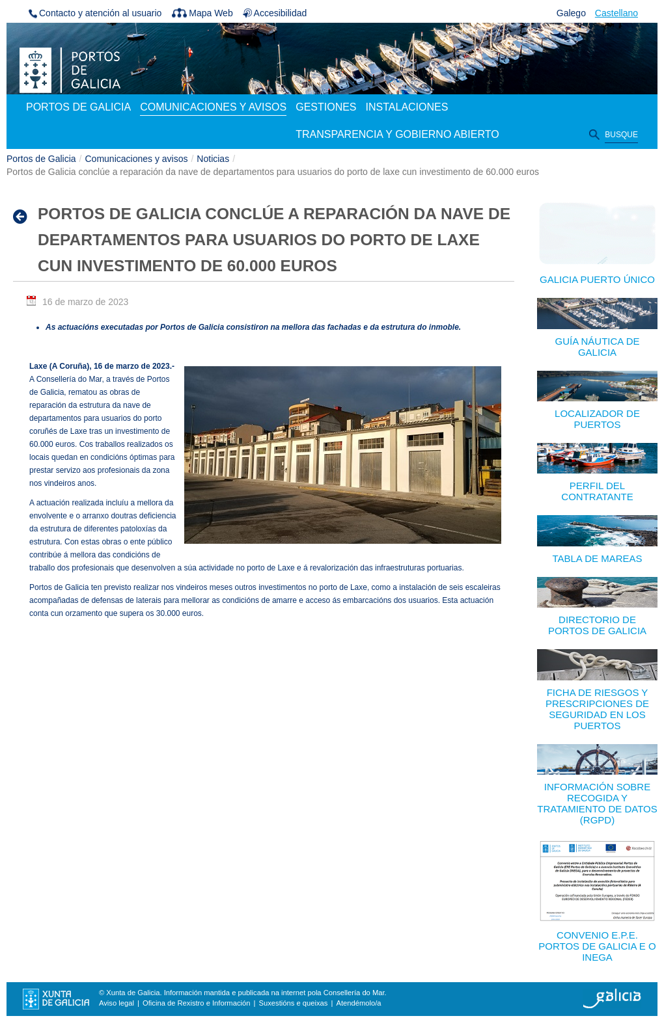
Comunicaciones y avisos (136, 159)
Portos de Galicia (41, 159)
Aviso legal (116, 1003)
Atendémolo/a (358, 1003)
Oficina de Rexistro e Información (196, 1003)
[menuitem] (78, 108)
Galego (571, 13)
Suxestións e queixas (293, 1003)
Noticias (213, 159)
